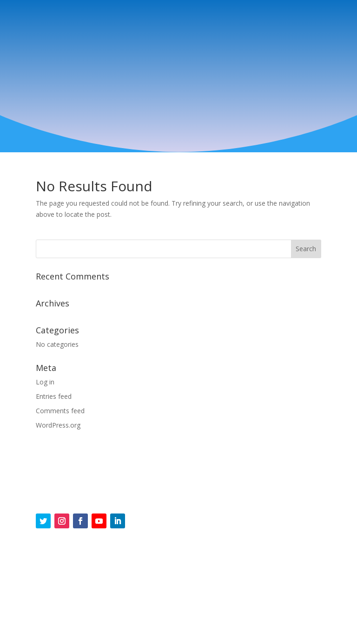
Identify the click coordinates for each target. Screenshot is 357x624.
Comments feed (60, 410)
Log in (45, 381)
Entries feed (54, 396)
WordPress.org (58, 425)
